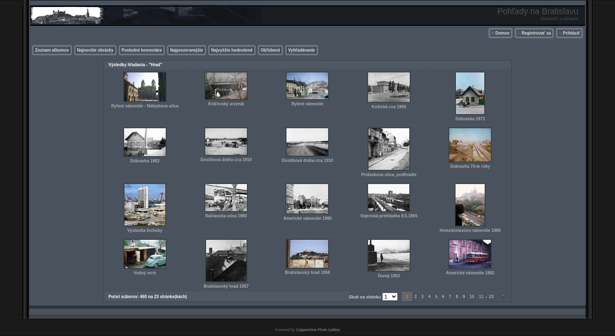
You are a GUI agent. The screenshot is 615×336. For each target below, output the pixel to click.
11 (481, 296)
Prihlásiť (571, 33)
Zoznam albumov (52, 50)
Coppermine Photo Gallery (318, 330)
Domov (502, 33)
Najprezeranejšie (186, 50)
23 (491, 296)
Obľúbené (270, 50)
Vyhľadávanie (301, 50)
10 (472, 296)
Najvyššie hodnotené (232, 50)
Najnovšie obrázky (95, 50)
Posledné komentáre (142, 50)
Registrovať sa (536, 33)
